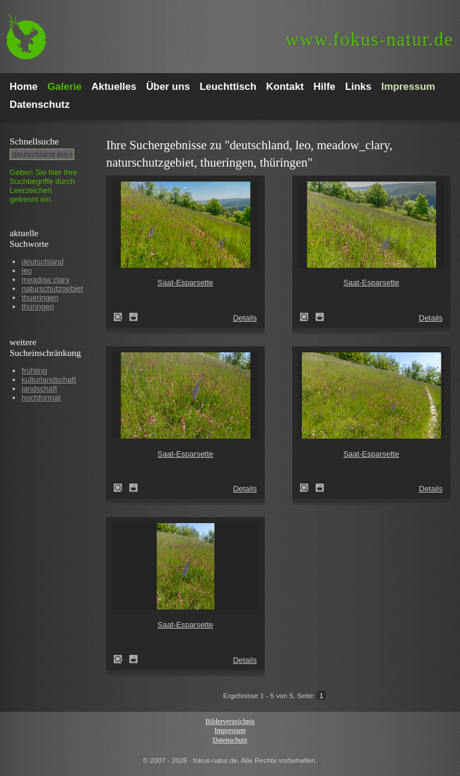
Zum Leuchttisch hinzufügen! (133, 317)
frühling (34, 370)
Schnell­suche (34, 141)
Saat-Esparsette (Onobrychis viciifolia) (121, 317)
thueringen (40, 297)
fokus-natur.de (369, 39)
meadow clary (45, 279)
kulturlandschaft (49, 379)
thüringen (38, 306)
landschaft (39, 388)
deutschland (42, 261)
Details (245, 317)
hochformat (41, 397)
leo (27, 270)
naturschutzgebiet (52, 288)
